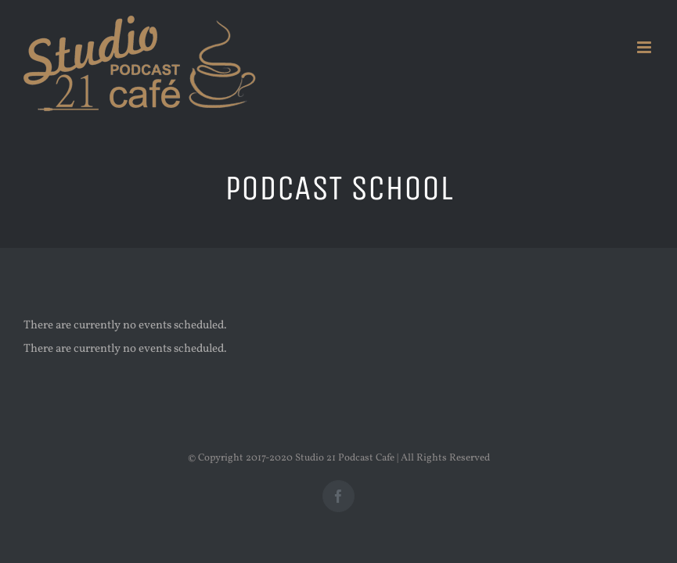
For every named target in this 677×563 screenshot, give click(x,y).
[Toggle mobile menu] (645, 47)
